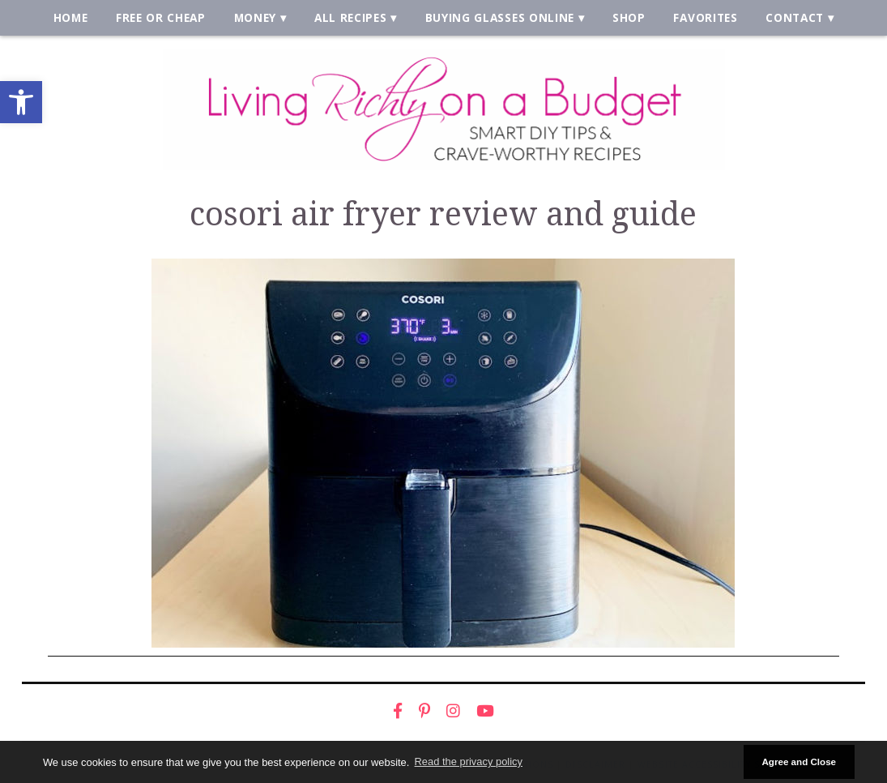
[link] (21, 102)
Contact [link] (794, 17)
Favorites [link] (705, 17)
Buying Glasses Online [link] (499, 17)
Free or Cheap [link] (161, 17)
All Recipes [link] (350, 17)
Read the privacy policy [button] (468, 761)
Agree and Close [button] (798, 761)
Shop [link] (629, 17)
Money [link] (255, 17)
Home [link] (70, 17)
